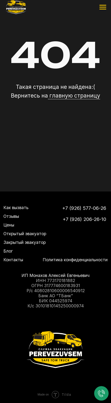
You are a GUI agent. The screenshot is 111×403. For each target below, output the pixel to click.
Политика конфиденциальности (75, 259)
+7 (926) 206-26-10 (84, 219)
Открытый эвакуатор (24, 233)
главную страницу (74, 95)
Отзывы (11, 216)
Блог (8, 251)
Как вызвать (15, 207)
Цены (8, 224)
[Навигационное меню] (102, 7)
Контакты (13, 259)
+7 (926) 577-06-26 (84, 208)
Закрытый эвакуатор (24, 242)
